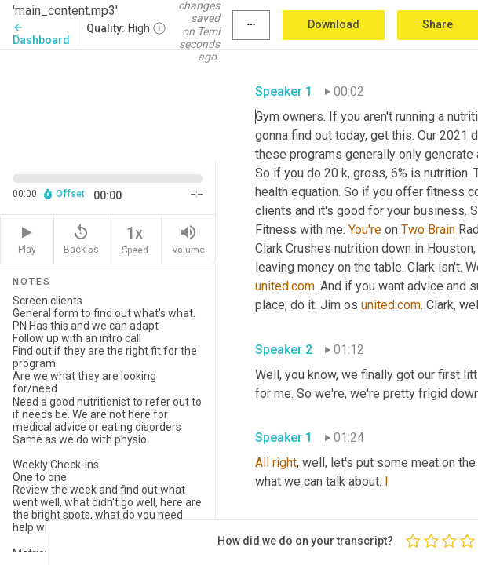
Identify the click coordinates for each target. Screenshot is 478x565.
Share (437, 24)
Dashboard (41, 34)
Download (333, 24)
